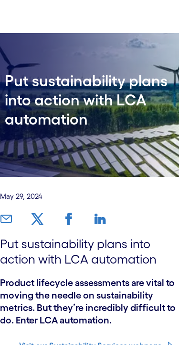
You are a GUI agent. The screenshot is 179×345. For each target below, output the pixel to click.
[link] (5, 219)
